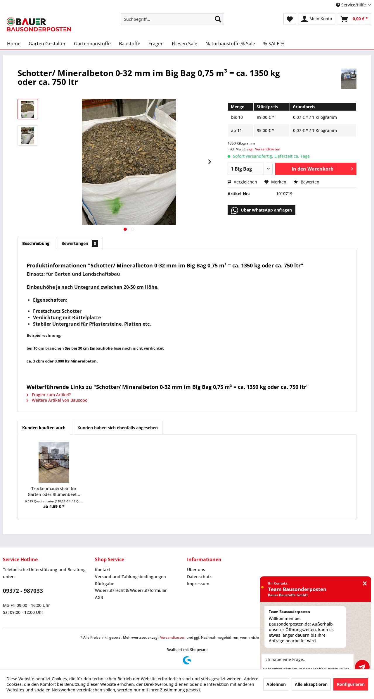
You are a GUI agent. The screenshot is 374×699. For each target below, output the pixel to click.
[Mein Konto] (317, 19)
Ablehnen (276, 684)
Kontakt (102, 569)
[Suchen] (218, 19)
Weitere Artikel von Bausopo (57, 400)
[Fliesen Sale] (184, 43)
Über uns (196, 569)
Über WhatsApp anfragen (261, 210)
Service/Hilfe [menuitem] (351, 5)
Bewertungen (79, 243)
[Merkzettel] (289, 19)
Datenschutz (199, 576)
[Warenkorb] (354, 19)
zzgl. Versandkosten (263, 149)
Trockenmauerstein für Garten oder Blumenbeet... (54, 491)
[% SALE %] (274, 43)
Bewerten (306, 182)
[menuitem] (172, 19)
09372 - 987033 (23, 591)
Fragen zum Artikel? (49, 394)
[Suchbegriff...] (172, 19)
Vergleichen (242, 182)
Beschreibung (35, 243)
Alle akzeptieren (311, 684)
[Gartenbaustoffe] (92, 43)
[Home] (14, 43)
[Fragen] (156, 43)
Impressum (198, 583)
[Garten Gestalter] (47, 43)
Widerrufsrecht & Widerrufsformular (131, 590)
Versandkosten (173, 637)
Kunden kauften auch (43, 427)
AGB (99, 597)
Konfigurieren (351, 684)
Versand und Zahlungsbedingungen (130, 576)
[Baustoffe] (129, 43)
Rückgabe (104, 583)
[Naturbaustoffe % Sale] (230, 43)
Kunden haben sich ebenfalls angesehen (117, 427)
